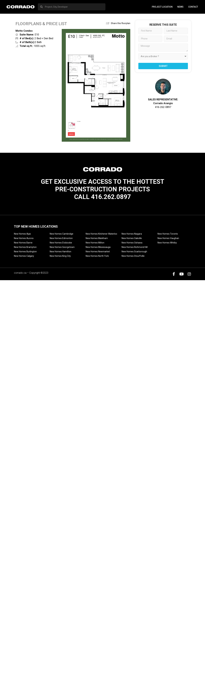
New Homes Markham (97, 238)
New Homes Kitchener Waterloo (101, 234)
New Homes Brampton (25, 247)
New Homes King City (60, 256)
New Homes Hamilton (60, 251)
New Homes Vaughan (168, 238)
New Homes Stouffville (133, 256)
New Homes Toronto (168, 234)
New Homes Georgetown (62, 247)
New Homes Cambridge (61, 234)
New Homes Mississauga (98, 247)
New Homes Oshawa (132, 242)
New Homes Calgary (24, 256)
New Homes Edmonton (61, 238)
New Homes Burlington (25, 251)
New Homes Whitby (167, 242)
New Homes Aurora (23, 238)
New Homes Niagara (132, 234)
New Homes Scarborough (134, 251)
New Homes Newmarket (98, 251)
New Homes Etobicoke (61, 242)
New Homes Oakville (132, 238)
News (180, 7)
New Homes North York (97, 256)
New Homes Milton (95, 242)
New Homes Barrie (23, 242)
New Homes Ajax (22, 234)
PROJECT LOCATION (162, 7)
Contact (193, 7)
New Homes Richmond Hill (135, 247)
